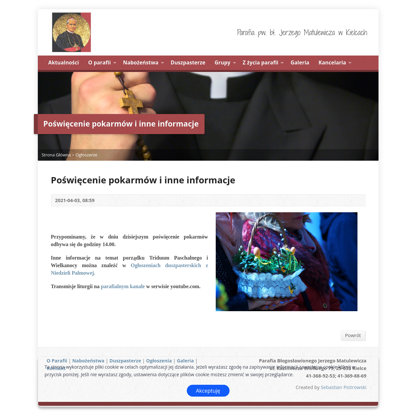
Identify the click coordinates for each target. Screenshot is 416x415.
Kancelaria (332, 62)
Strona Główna (56, 155)
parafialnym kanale (123, 286)
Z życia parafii (261, 62)
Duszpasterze (188, 62)
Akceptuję (208, 390)
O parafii (99, 62)
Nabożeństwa (141, 62)
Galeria (300, 62)
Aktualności (63, 62)
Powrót (353, 335)
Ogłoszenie (86, 155)
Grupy (223, 62)
